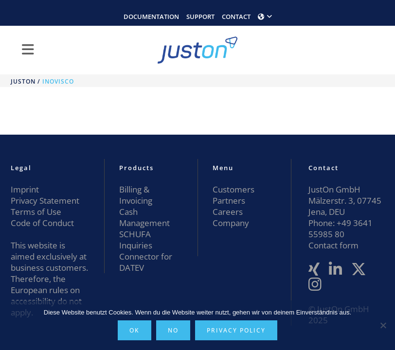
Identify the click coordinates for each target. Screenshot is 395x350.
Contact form (333, 245)
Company (231, 222)
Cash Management (144, 217)
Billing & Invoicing (135, 195)
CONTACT (236, 16)
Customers (233, 189)
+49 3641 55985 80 (340, 228)
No (173, 330)
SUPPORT (200, 16)
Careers (228, 211)
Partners (229, 200)
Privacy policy (236, 330)
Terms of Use (36, 211)
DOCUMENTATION (151, 16)
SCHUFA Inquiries (135, 239)
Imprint (25, 189)
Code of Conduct (42, 222)
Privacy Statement (45, 200)
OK (134, 330)
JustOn (23, 81)
